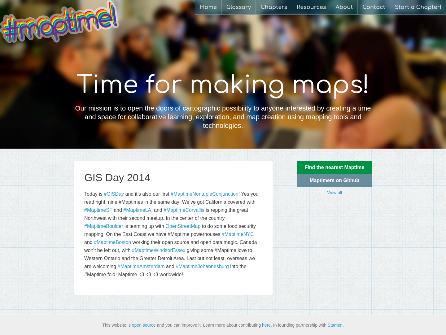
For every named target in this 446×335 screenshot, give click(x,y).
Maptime (59, 21)
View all (334, 192)
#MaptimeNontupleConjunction (204, 194)
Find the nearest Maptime (335, 167)
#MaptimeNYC (238, 234)
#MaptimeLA (137, 210)
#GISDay (114, 194)
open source (144, 325)
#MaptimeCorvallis (184, 210)
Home (208, 7)
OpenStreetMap (182, 226)
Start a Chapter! (418, 7)
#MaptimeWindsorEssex (159, 250)
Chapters (273, 7)
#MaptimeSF (98, 210)
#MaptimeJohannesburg (202, 266)
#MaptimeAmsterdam (141, 266)
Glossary (238, 7)
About (344, 7)
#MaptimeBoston (112, 242)
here (266, 325)
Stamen (335, 325)
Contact (373, 7)
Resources (311, 7)
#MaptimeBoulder (103, 226)
